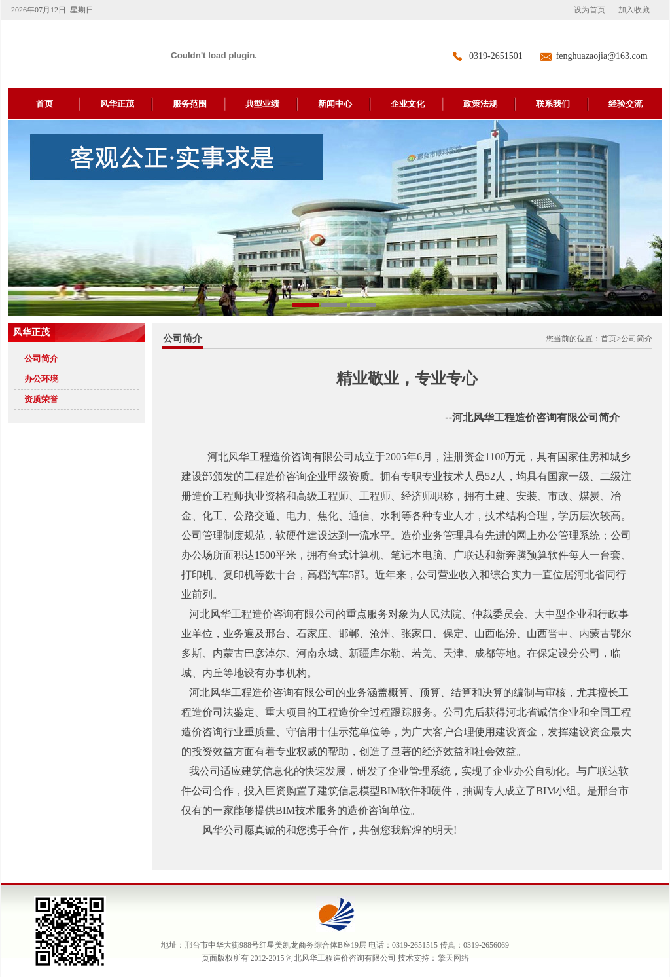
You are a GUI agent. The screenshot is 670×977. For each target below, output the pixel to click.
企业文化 (408, 104)
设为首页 (589, 9)
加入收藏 (634, 9)
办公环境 (41, 379)
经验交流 (625, 104)
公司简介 (41, 358)
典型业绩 (262, 104)
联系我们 (553, 104)
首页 (44, 104)
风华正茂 (117, 104)
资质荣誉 (41, 399)
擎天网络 (453, 958)
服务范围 (190, 104)
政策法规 (480, 104)
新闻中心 (335, 104)
